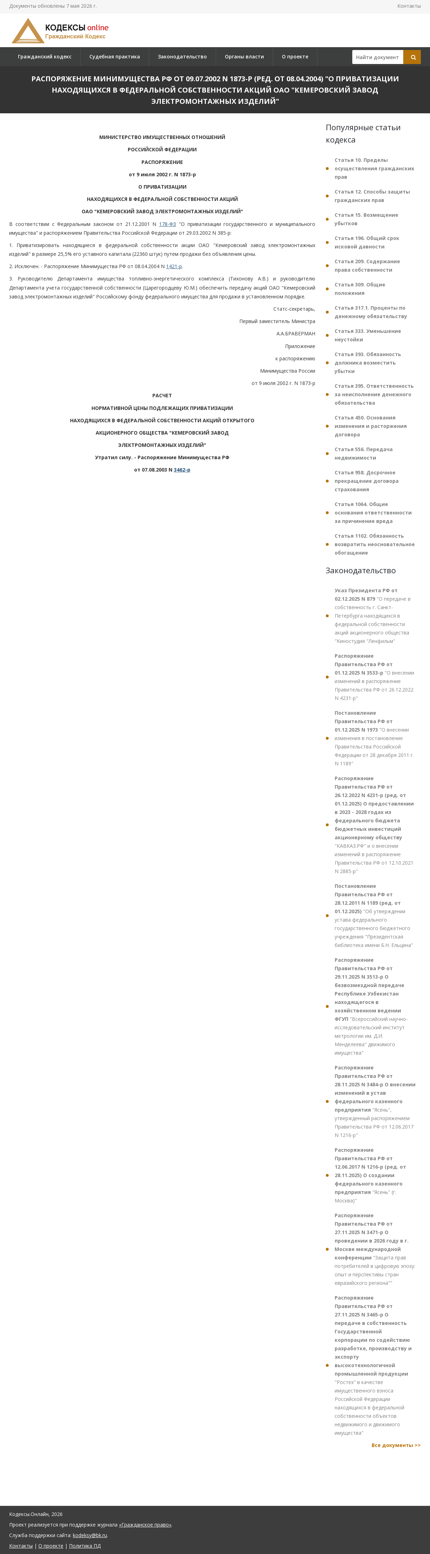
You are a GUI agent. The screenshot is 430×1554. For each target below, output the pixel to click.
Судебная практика (114, 56)
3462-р (182, 469)
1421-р (174, 266)
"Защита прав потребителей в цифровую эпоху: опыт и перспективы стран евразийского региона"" (375, 1249)
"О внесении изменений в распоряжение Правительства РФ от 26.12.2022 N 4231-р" (374, 676)
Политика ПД (85, 1545)
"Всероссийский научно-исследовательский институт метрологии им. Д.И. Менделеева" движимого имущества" (371, 1006)
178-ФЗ (167, 224)
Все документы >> (396, 1445)
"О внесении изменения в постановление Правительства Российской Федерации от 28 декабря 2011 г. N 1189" (374, 738)
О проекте (295, 56)
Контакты (409, 5)
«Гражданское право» (145, 1524)
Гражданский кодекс (44, 56)
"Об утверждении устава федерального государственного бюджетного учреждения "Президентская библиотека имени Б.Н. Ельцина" (374, 915)
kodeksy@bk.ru (90, 1535)
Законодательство (182, 56)
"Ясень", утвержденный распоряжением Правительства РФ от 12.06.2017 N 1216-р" (375, 1101)
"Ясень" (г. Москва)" (370, 1175)
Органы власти (244, 56)
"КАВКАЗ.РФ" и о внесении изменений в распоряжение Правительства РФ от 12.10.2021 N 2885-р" (374, 824)
